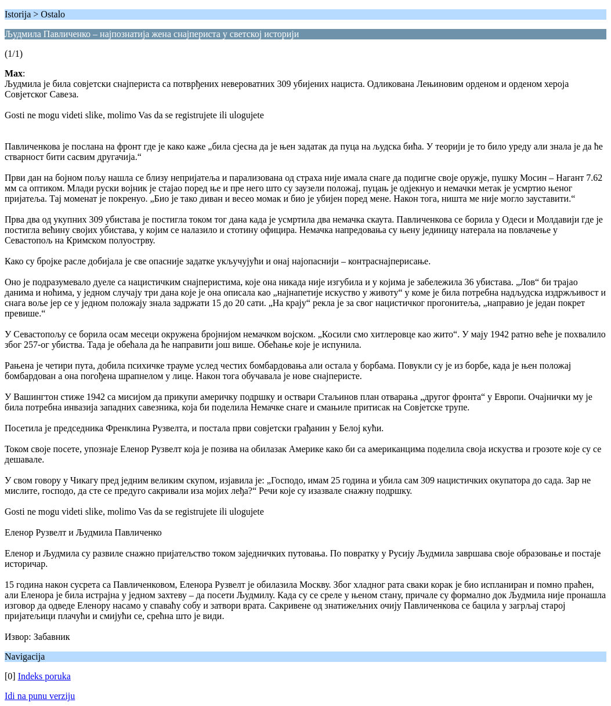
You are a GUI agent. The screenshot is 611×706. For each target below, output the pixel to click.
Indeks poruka (44, 676)
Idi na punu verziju (40, 696)
